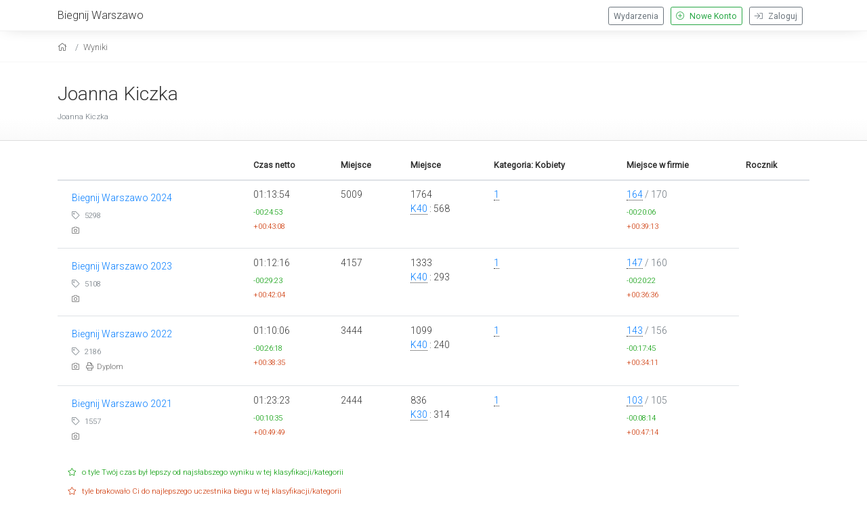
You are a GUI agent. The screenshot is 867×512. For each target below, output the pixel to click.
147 (635, 262)
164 (635, 194)
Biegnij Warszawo (101, 15)
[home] (64, 47)
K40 (418, 208)
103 (635, 400)
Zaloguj (776, 16)
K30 (418, 414)
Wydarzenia (636, 16)
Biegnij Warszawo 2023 (122, 266)
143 (635, 330)
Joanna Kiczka (118, 94)
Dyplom (104, 366)
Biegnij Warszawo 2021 (122, 403)
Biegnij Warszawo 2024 (122, 197)
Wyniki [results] (95, 47)
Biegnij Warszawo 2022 (122, 333)
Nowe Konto (706, 16)
